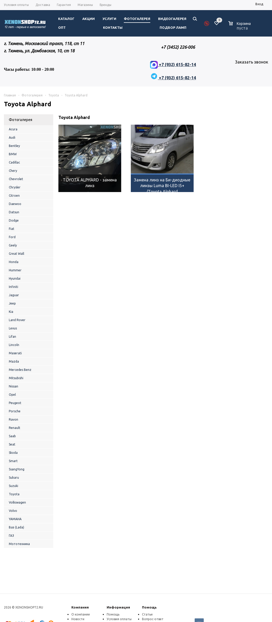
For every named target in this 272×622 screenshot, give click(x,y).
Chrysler (15, 187)
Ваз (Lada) (16, 527)
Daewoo (15, 204)
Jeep (12, 303)
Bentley (14, 145)
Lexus (13, 328)
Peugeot (15, 403)
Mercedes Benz (20, 369)
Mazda (14, 361)
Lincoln (14, 345)
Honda (13, 262)
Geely (13, 245)
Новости (77, 619)
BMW (13, 154)
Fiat (11, 228)
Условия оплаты (119, 619)
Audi (12, 137)
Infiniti (13, 286)
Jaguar (14, 295)
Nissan (13, 386)
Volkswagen (17, 502)
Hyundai (15, 278)
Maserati (15, 353)
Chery (13, 170)
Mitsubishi (16, 378)
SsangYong (16, 469)
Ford (12, 237)
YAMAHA (15, 519)
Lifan (12, 336)
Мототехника (19, 544)
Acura (13, 129)
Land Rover (17, 320)
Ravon (13, 419)
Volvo (13, 510)
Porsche (15, 411)
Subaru (14, 477)
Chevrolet (16, 179)
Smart (13, 461)
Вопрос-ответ (153, 619)
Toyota (14, 494)
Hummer (15, 270)
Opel (12, 394)
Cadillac (14, 162)
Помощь (149, 607)
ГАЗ (11, 535)
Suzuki (13, 485)
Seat (12, 444)
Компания (80, 607)
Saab (12, 436)
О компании (80, 614)
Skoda (13, 452)
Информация (118, 607)
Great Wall (16, 253)
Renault (14, 427)
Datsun (14, 212)
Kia (11, 311)
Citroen (14, 195)
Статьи (147, 614)
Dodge (14, 220)
